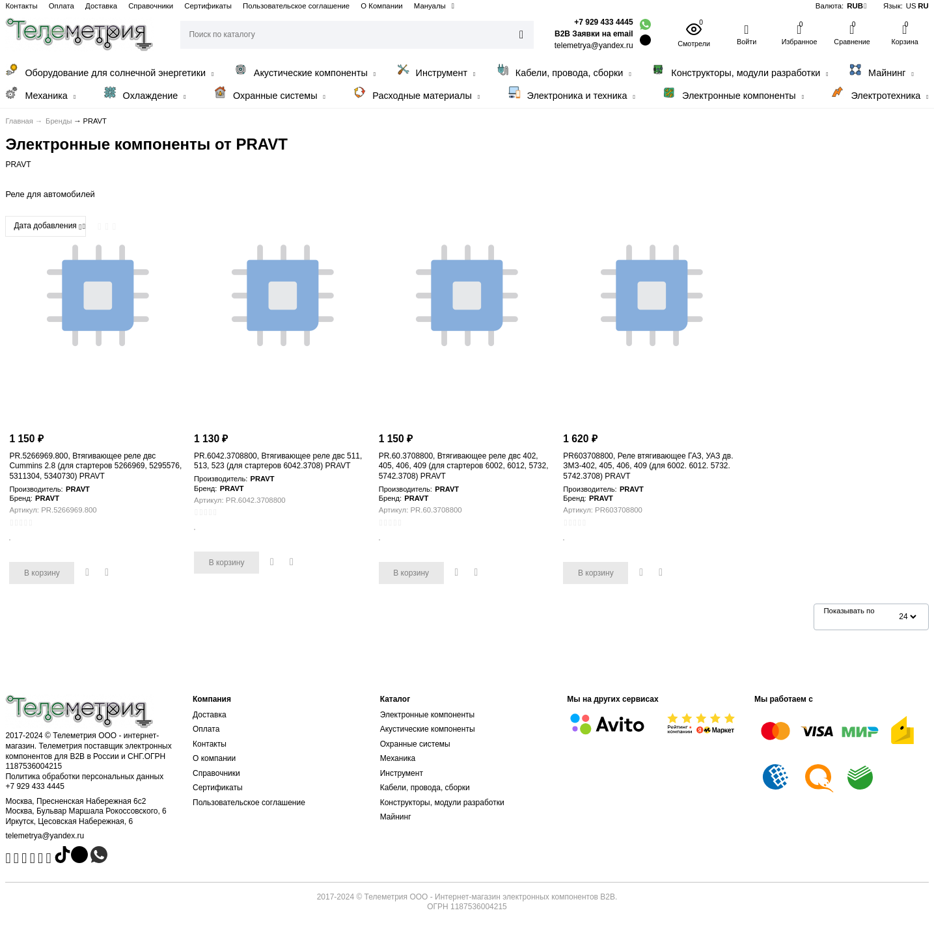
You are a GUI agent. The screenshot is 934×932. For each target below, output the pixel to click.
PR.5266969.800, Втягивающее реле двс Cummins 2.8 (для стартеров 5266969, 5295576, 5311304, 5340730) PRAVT (95, 466)
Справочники (150, 6)
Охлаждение (144, 93)
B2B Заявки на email (594, 33)
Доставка (101, 6)
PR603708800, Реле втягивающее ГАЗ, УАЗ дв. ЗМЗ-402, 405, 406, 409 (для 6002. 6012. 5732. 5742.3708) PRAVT (648, 466)
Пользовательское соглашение (296, 6)
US (911, 6)
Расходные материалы (416, 93)
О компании (214, 758)
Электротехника (879, 93)
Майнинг (881, 70)
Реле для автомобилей (49, 194)
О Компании (381, 6)
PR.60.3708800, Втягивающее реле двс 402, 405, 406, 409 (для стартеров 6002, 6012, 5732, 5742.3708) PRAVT (464, 466)
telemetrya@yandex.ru (44, 835)
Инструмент (436, 70)
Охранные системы (269, 93)
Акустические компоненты (305, 70)
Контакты (21, 6)
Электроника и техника (571, 93)
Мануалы (430, 6)
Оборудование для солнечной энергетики (109, 70)
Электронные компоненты (733, 93)
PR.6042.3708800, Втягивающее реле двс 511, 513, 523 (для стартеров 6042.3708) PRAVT (278, 461)
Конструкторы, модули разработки (740, 70)
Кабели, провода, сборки (563, 70)
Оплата (61, 6)
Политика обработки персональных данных (84, 776)
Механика (40, 93)
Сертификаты (208, 6)
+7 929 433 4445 (603, 22)
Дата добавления (47, 226)
